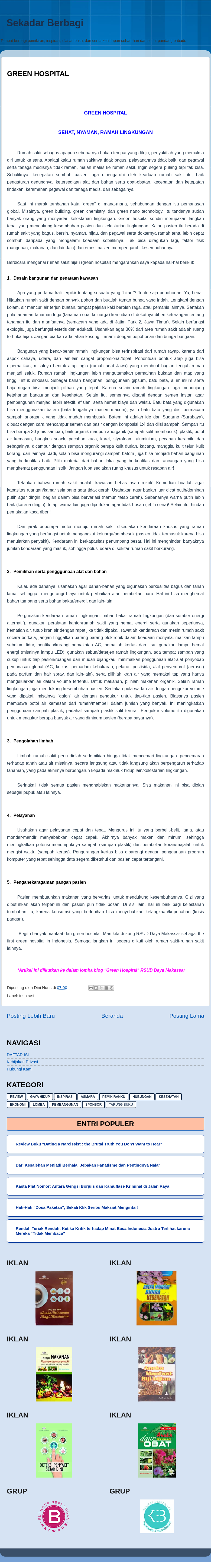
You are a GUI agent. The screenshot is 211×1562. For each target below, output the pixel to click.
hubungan (141, 1097)
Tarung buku (121, 1104)
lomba (39, 1104)
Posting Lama (187, 1016)
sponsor (93, 1104)
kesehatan (168, 1097)
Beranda (112, 1016)
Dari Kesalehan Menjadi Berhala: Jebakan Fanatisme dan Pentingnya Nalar (88, 1165)
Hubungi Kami (19, 1069)
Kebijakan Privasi (22, 1061)
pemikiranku (113, 1097)
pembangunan (65, 1104)
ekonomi (17, 1104)
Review (16, 1097)
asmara (88, 1097)
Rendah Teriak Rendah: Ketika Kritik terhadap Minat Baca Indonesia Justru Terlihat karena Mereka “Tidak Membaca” (103, 1231)
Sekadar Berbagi (45, 22)
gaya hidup (40, 1097)
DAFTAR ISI (18, 1054)
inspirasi (26, 995)
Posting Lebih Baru (31, 1016)
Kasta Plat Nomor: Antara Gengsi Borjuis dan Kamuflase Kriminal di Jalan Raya (92, 1186)
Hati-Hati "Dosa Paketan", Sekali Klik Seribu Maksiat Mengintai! (77, 1207)
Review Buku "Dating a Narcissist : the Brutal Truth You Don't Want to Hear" (89, 1144)
